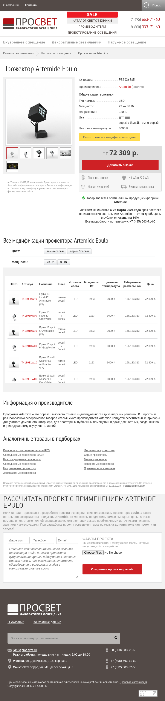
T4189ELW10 (29, 362)
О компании (11, 5)
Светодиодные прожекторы (19, 463)
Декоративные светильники (76, 41)
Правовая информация (133, 486)
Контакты (31, 5)
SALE (92, 14)
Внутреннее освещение (24, 41)
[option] (39, 112)
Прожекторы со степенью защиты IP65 (26, 450)
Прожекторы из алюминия (99, 468)
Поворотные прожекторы (99, 463)
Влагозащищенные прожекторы (22, 459)
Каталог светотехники (92, 20)
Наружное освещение (127, 41)
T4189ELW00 (29, 379)
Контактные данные (47, 622)
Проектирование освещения (92, 32)
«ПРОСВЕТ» (39, 686)
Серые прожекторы (95, 454)
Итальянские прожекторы (99, 450)
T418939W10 (29, 298)
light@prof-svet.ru (25, 650)
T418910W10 (29, 330)
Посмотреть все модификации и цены (109, 137)
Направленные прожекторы (19, 468)
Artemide (125, 86)
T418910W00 (29, 346)
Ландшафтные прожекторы (19, 472)
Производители (92, 26)
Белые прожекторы (95, 459)
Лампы (9, 48)
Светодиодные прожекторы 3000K (23, 454)
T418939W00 (29, 315)
